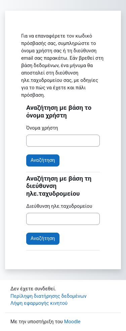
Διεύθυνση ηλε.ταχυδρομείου (59, 206)
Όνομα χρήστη (42, 128)
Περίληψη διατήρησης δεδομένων (48, 296)
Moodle (72, 322)
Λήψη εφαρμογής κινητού (39, 303)
